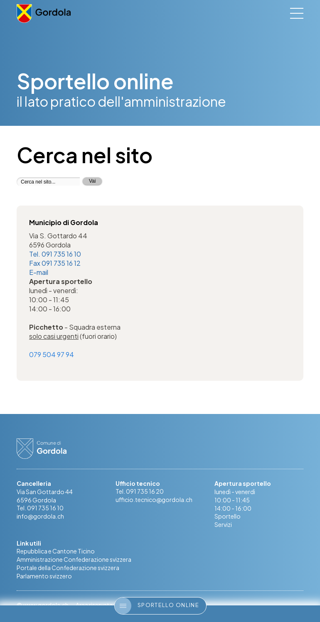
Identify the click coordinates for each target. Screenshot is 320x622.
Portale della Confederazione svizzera (68, 568)
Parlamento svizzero (44, 576)
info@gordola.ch (40, 517)
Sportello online (157, 606)
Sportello (227, 517)
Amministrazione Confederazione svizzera (74, 560)
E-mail (38, 272)
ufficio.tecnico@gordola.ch (154, 500)
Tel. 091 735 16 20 (140, 492)
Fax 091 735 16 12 (55, 263)
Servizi (223, 525)
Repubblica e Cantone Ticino (56, 552)
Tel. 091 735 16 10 (55, 254)
